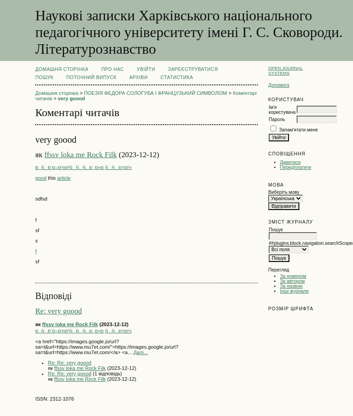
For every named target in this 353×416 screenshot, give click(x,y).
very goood (71, 98)
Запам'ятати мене (298, 129)
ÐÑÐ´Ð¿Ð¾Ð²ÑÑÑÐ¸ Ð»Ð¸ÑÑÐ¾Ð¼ (83, 167)
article (64, 178)
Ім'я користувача (282, 110)
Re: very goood (58, 311)
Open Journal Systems (285, 70)
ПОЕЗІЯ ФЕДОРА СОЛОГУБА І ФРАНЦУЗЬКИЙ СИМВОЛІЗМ (155, 93)
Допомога (278, 85)
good (40, 178)
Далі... (140, 352)
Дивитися (290, 162)
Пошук (44, 77)
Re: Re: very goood (69, 362)
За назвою (291, 286)
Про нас (112, 69)
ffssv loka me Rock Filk (80, 154)
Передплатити (295, 167)
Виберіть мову (283, 192)
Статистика (176, 77)
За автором (292, 281)
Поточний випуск (91, 77)
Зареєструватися (193, 69)
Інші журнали (294, 291)
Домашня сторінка (61, 69)
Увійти (146, 69)
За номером (293, 276)
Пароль (277, 119)
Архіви (138, 77)
